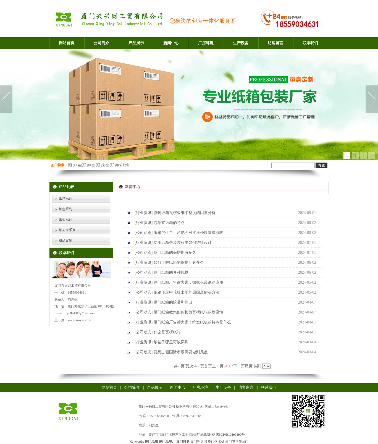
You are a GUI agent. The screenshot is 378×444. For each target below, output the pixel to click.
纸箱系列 (65, 198)
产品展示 (136, 43)
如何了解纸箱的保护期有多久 (179, 262)
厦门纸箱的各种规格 (171, 272)
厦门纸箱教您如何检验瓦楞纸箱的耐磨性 (188, 312)
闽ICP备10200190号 (230, 435)
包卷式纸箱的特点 (169, 223)
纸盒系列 (65, 209)
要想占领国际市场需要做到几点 (181, 352)
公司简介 (101, 43)
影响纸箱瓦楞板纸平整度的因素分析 (185, 213)
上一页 (218, 366)
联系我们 (310, 43)
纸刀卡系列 (67, 230)
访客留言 (275, 43)
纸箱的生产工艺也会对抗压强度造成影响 (188, 233)
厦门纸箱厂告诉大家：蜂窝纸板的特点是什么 (192, 322)
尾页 (249, 366)
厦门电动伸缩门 (236, 441)
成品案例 (65, 240)
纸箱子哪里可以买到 (171, 342)
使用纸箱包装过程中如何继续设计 (183, 243)
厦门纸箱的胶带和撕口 (173, 302)
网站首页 (66, 43)
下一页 (239, 366)
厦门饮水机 (216, 441)
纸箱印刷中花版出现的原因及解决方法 (186, 292)
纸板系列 (65, 219)
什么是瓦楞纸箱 (167, 332)
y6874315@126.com (81, 313)
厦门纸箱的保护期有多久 (175, 252)
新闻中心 (171, 43)
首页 (208, 366)
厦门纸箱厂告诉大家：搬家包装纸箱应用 (188, 282)
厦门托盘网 (198, 441)
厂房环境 (206, 43)
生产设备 (240, 43)
